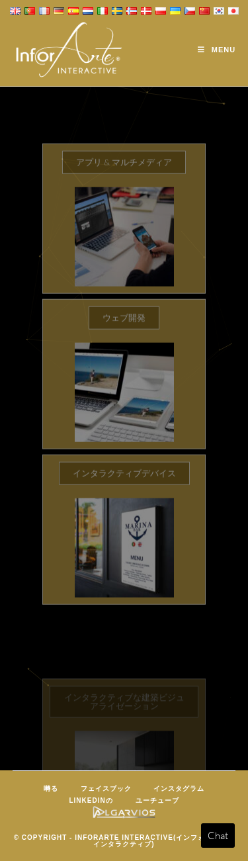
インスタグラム (178, 788)
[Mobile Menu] (216, 50)
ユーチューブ (157, 800)
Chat (218, 835)
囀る (51, 788)
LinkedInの (90, 800)
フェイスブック (106, 788)
